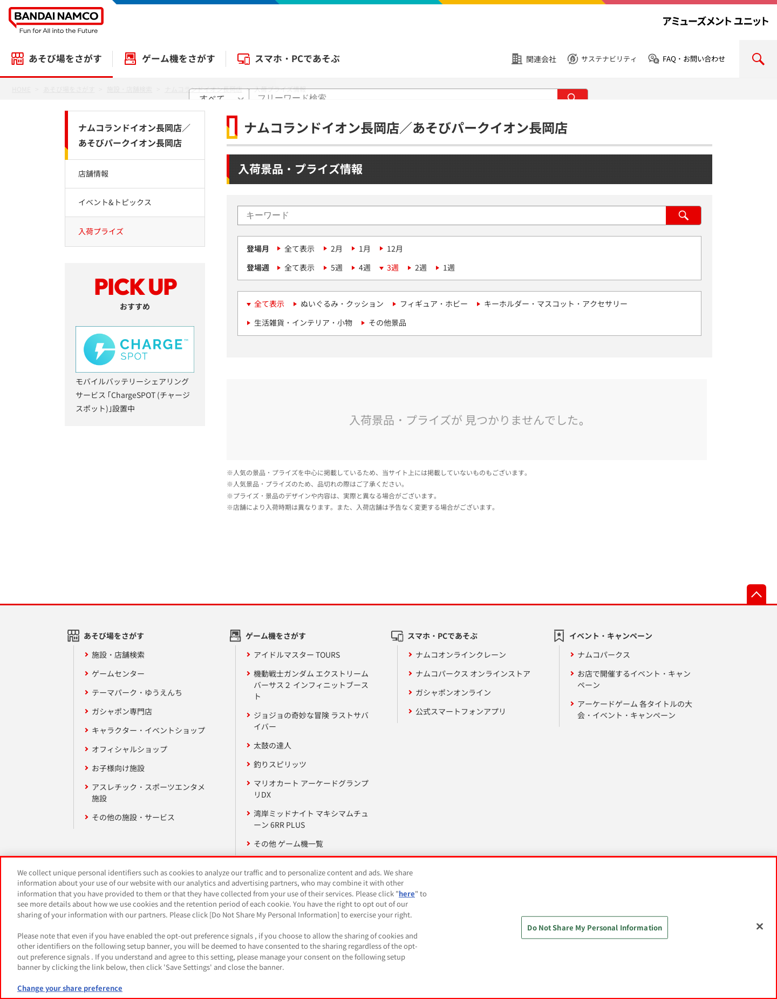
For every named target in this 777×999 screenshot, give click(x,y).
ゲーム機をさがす (178, 58)
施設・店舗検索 (118, 654)
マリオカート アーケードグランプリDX (311, 789)
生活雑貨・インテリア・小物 (303, 322)
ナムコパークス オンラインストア (472, 673)
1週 (449, 267)
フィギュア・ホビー (434, 303)
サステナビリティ (609, 58)
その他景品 (387, 322)
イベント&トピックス (115, 202)
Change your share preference (69, 994)
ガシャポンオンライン (453, 692)
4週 (365, 267)
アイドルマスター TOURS (297, 654)
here (407, 899)
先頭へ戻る (756, 594)
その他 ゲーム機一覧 (288, 843)
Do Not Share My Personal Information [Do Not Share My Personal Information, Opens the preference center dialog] (594, 933)
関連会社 (541, 58)
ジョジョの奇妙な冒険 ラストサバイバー (311, 721)
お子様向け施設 (118, 767)
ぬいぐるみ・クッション (342, 303)
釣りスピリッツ (280, 764)
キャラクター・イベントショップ (148, 730)
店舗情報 (93, 173)
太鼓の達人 (272, 745)
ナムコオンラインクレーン (460, 654)
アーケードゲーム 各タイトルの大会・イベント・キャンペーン (634, 709)
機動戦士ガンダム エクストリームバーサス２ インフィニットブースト (311, 684)
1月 (365, 248)
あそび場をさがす (65, 58)
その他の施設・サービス (133, 817)
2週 (421, 267)
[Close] (760, 932)
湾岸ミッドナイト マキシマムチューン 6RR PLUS (311, 819)
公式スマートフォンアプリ (460, 711)
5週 (337, 267)
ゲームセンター (118, 673)
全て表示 (299, 248)
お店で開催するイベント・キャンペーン (634, 679)
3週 (393, 267)
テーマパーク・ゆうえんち (137, 692)
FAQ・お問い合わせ (694, 58)
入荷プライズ (101, 231)
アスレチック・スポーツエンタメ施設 (148, 792)
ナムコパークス (603, 654)
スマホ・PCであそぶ (297, 58)
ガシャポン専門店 (122, 711)
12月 (395, 248)
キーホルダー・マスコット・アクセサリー (556, 303)
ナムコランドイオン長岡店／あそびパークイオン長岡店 (134, 135)
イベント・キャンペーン (610, 635)
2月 (337, 248)
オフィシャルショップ (129, 749)
